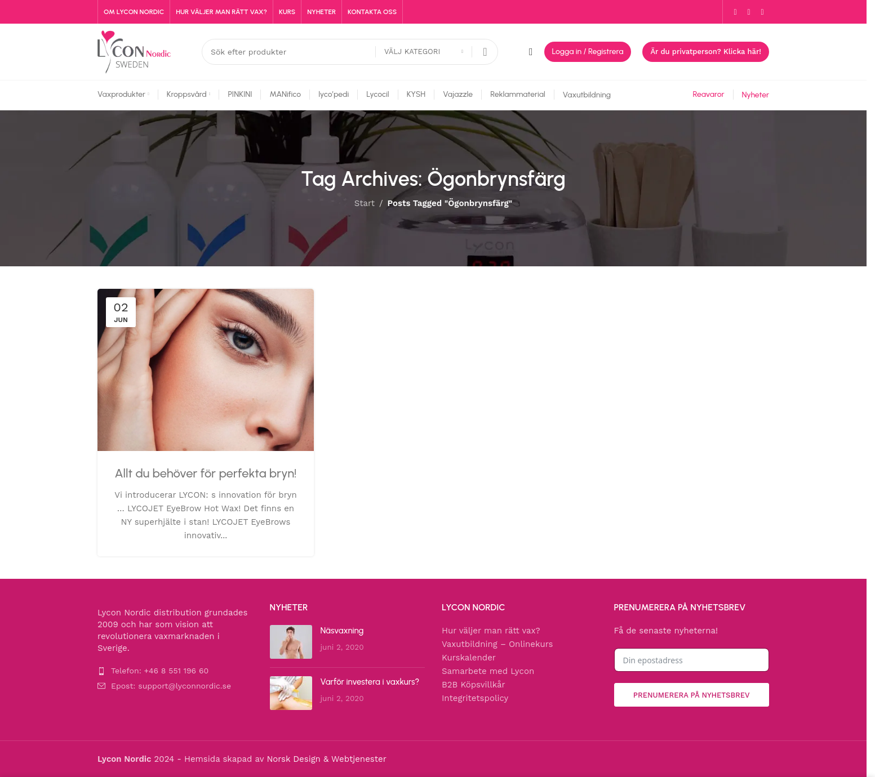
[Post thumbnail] (291, 642)
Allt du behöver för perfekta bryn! (206, 473)
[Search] (350, 52)
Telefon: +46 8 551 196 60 (159, 670)
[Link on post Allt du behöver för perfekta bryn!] (205, 370)
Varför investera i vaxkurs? (370, 682)
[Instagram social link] (749, 12)
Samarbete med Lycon (488, 671)
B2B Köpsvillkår (473, 685)
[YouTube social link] (762, 12)
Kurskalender (469, 658)
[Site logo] (134, 51)
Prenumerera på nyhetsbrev (691, 695)
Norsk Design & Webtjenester (326, 759)
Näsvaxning (342, 631)
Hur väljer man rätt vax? (491, 631)
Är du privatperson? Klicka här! (705, 51)
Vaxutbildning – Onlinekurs (497, 644)
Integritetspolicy (475, 698)
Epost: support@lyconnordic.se (171, 685)
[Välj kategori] (423, 52)
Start (364, 203)
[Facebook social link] (735, 12)
